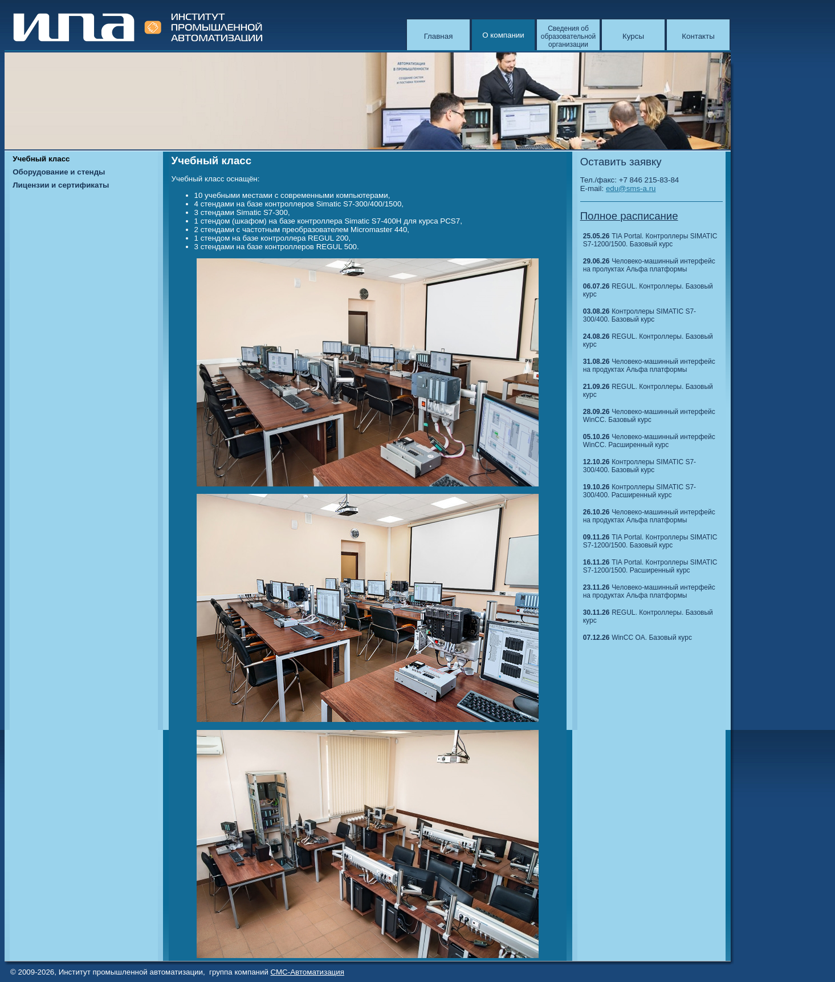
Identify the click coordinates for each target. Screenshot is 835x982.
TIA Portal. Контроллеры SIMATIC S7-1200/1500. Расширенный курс (650, 566)
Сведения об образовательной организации (568, 36)
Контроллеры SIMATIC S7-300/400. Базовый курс (639, 315)
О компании (503, 35)
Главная (438, 36)
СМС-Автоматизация (307, 972)
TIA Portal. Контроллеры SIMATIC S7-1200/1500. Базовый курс (650, 240)
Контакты (698, 36)
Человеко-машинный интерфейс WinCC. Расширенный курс (649, 441)
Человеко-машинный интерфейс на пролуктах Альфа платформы (649, 265)
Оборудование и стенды (59, 172)
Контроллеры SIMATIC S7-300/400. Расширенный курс (639, 491)
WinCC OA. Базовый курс (652, 638)
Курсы (633, 36)
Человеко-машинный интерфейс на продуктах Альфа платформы (649, 366)
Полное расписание (629, 216)
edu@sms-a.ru (631, 188)
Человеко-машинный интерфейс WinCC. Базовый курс (649, 416)
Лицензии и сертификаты (61, 185)
